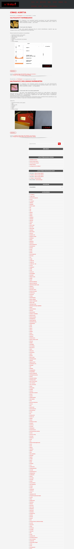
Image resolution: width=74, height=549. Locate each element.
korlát (52, 314)
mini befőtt (53, 353)
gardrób (52, 230)
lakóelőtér (53, 330)
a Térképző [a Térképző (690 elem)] (56, 517)
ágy (52, 84)
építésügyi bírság (54, 179)
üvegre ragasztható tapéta (56, 486)
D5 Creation (42, 545)
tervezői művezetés (54, 449)
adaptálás (53, 79)
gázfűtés (52, 235)
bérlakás (52, 123)
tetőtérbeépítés (54, 463)
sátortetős (53, 407)
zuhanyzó (53, 507)
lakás (52, 327)
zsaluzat (52, 505)
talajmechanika (54, 426)
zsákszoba (53, 502)
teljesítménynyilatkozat (55, 434)
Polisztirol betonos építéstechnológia (57, 397)
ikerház (52, 269)
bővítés (52, 127)
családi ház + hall (54, 139)
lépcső (52, 335)
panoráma (53, 380)
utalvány (34, 139)
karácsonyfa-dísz (54, 284)
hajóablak (53, 240)
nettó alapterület (54, 359)
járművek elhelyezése (55, 277)
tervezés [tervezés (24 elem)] (58, 531)
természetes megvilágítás (55, 441)
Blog (25, 1)
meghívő (26, 75)
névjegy (28, 74)
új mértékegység (54, 481)
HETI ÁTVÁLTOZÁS (55, 256)
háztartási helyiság (54, 253)
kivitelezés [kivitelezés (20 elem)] (61, 526)
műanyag (53, 354)
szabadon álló (53, 412)
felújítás (52, 218)
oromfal (52, 372)
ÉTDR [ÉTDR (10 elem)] (55, 534)
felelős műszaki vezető (55, 214)
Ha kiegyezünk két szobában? (56, 36)
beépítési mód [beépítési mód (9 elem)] (52, 519)
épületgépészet (54, 193)
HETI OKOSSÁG (54, 259)
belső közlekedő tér (54, 119)
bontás (52, 124)
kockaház (53, 301)
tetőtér (52, 460)
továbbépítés (53, 471)
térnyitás (52, 442)
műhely (52, 356)
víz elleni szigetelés (54, 491)
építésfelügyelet (54, 172)
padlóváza (53, 377)
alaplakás (53, 94)
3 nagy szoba (53, 71)
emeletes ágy (53, 168)
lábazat (52, 322)
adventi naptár (53, 81)
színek (52, 420)
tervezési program (54, 447)
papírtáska (53, 387)
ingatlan (52, 271)
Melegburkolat (53, 348)
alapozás (52, 95)
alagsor (52, 89)
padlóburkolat (53, 375)
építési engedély (54, 174)
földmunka (53, 226)
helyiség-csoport (54, 255)
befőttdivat (53, 113)
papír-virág (53, 382)
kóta (52, 316)
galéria (52, 229)
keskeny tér (53, 292)
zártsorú (52, 497)
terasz (52, 436)
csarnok (52, 140)
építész (52, 182)
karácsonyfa (53, 282)
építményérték (53, 187)
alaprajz (52, 97)
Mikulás (52, 351)
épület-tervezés (54, 190)
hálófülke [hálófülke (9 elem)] (58, 525)
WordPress (51, 545)
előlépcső (53, 161)
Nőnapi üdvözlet (54, 34)
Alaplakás (53, 92)
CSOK (52, 145)
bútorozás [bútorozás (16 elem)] (57, 519)
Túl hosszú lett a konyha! (55, 33)
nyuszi (52, 367)
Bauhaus (52, 108)
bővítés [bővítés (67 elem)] (61, 519)
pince (52, 395)
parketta (52, 390)
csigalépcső (53, 142)
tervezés (52, 444)
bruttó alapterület (54, 129)
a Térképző (16, 74)
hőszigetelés (53, 263)
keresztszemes (54, 285)
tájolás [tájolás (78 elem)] (61, 532)
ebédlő (52, 153)
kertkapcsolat (53, 290)
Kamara (52, 279)
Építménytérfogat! (59, 52)
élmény (23, 139)
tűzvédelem (53, 478)
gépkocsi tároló (54, 237)
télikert (52, 433)
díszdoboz (53, 150)
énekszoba (53, 169)
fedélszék (53, 211)
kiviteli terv (53, 300)
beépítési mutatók (54, 111)
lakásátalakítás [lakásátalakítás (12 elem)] (52, 528)
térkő (52, 437)
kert (52, 288)
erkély (52, 200)
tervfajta (52, 450)
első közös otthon (54, 164)
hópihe (52, 261)
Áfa (51, 82)
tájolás (52, 425)
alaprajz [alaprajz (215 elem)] (57, 514)
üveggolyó (53, 484)
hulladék (52, 264)
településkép (53, 429)
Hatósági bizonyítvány (55, 250)
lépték (52, 337)
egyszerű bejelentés (54, 158)
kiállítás (52, 293)
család (52, 134)
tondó (52, 468)
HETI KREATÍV (23, 74)
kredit (52, 321)
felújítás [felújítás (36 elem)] (57, 522)
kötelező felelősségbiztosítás (56, 317)
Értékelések (59, 1)
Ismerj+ (37, 1)
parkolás (52, 391)
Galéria (64, 1)
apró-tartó (53, 102)
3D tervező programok (55, 73)
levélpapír (53, 338)
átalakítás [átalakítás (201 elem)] (60, 534)
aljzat (52, 98)
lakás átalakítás (54, 329)
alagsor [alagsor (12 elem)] (51, 514)
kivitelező (53, 298)
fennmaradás (53, 221)
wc (51, 494)
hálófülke (52, 243)
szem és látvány (54, 415)
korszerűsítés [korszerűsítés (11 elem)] (57, 527)
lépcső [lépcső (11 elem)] (59, 528)
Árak (53, 1)
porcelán (52, 399)
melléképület (53, 350)
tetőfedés (53, 457)
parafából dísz (53, 388)
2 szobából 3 (53, 69)
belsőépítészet (53, 121)
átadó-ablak (53, 103)
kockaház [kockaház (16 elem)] (51, 527)
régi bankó (53, 400)
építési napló (53, 177)
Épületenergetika (54, 192)
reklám (52, 402)
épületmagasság (54, 195)
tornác (52, 470)
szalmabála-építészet (55, 413)
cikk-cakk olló (19, 75)
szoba (52, 421)
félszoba (52, 216)
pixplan (20, 1)
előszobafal (53, 163)
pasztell (52, 393)
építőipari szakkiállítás (55, 189)
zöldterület (53, 500)
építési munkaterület (55, 176)
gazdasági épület (54, 234)
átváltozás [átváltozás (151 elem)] (53, 535)
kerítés (52, 287)
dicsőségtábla (53, 148)
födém (52, 224)
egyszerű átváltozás (54, 156)
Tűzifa (52, 476)
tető (52, 455)
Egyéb (19, 74)
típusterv (52, 465)
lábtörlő (52, 325)
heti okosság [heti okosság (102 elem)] (54, 524)
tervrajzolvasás (54, 452)
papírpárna (53, 383)
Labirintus (53, 324)
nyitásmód (53, 366)
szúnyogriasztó (54, 423)
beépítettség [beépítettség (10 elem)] (61, 518)
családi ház (53, 135)
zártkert (52, 495)
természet (53, 439)
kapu (52, 280)
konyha (52, 308)
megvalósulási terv (54, 346)
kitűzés (52, 295)
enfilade (52, 171)
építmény (53, 185)
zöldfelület (53, 499)
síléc (52, 408)
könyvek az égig (54, 309)
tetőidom (52, 458)
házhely (52, 251)
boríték (19, 138)
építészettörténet (54, 184)
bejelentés (53, 116)
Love (52, 340)
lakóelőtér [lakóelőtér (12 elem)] (56, 528)
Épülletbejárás (53, 198)
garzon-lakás (53, 232)
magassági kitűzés (54, 343)
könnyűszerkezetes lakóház (56, 306)
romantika (53, 405)
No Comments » (33, 74)
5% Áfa (52, 74)
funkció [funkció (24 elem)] (61, 522)
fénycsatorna (53, 222)
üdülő (52, 479)
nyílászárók (53, 364)
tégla (52, 428)
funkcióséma (53, 227)
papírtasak (53, 385)
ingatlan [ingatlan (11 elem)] (62, 525)
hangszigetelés (54, 245)
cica (52, 132)
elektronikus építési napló (55, 160)
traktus (52, 473)
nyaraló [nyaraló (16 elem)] (57, 529)
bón (17, 139)
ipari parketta (53, 274)
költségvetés (53, 303)
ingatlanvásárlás (54, 272)
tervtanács (53, 454)
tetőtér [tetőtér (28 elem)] (57, 532)
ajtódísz (52, 87)
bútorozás (53, 131)
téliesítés (52, 431)
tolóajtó (52, 466)
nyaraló (52, 362)
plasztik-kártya (29, 139)
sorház (52, 410)
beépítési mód (53, 110)
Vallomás (42, 1)
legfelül (52, 332)
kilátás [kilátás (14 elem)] (57, 526)
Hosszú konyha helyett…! (55, 31)
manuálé (52, 345)
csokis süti (53, 147)
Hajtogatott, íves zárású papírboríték (26, 82)
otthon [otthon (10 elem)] (53, 530)
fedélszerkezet (53, 213)
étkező (52, 203)
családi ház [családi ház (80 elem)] (54, 520)
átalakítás (53, 105)
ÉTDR (52, 201)
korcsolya (53, 311)
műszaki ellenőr (54, 358)
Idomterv (52, 266)
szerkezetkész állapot (55, 418)
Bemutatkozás (31, 1)
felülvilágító (53, 219)
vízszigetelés (53, 492)
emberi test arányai (54, 166)
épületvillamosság (54, 197)
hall (51, 242)
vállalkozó (53, 487)
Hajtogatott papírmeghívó (21, 17)
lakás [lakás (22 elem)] (62, 527)
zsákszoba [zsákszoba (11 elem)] (51, 534)
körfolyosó (53, 313)
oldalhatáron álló (54, 369)
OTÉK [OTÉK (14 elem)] (56, 530)
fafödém (52, 206)
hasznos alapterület (54, 248)
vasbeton (53, 489)
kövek (52, 319)
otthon (52, 374)
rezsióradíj (53, 404)
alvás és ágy (53, 100)
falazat (52, 208)
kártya (23, 75)
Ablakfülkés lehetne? (55, 29)
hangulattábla (53, 247)
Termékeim (48, 1)
